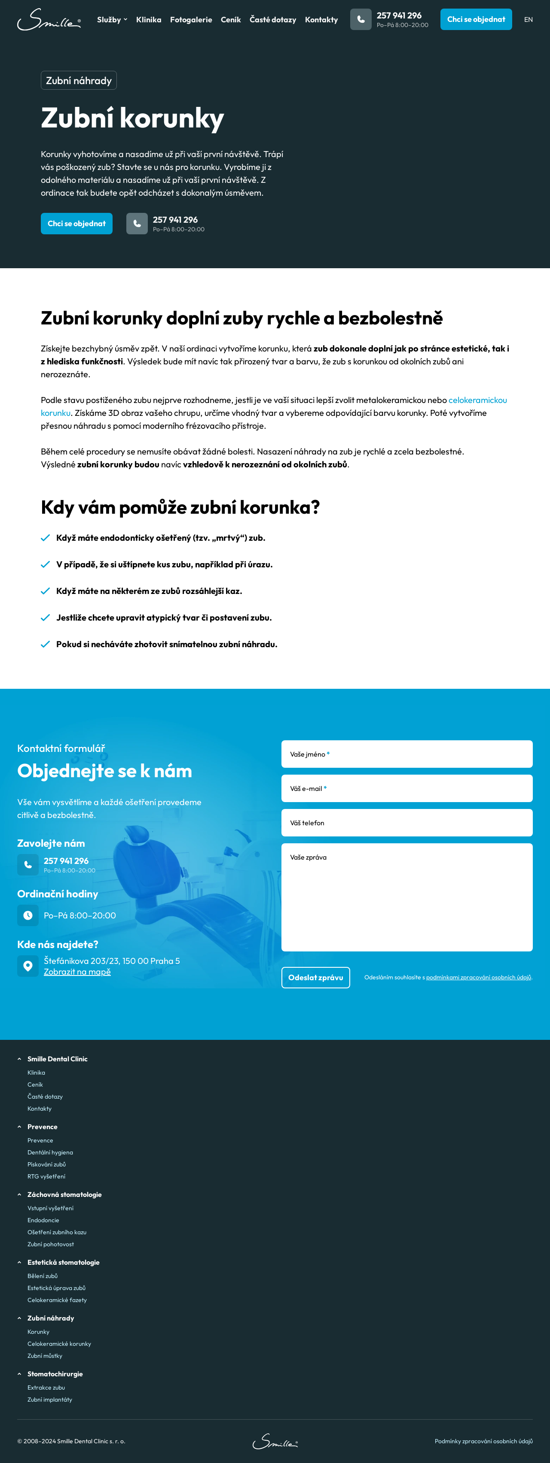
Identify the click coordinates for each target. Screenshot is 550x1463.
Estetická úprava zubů (57, 1288)
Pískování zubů (47, 1164)
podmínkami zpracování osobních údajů (478, 977)
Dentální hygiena (50, 1152)
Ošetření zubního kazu (57, 1232)
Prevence (40, 1140)
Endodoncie (43, 1220)
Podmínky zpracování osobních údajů (484, 1441)
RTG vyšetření (46, 1176)
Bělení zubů (43, 1276)
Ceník (35, 1084)
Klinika (36, 1072)
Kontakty (40, 1108)
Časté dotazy (45, 1096)
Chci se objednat (77, 223)
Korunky (38, 1332)
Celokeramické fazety (57, 1300)
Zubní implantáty (50, 1399)
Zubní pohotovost (51, 1244)
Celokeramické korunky (59, 1344)
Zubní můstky (45, 1356)
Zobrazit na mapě (77, 971)
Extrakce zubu (46, 1387)
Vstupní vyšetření (50, 1208)
